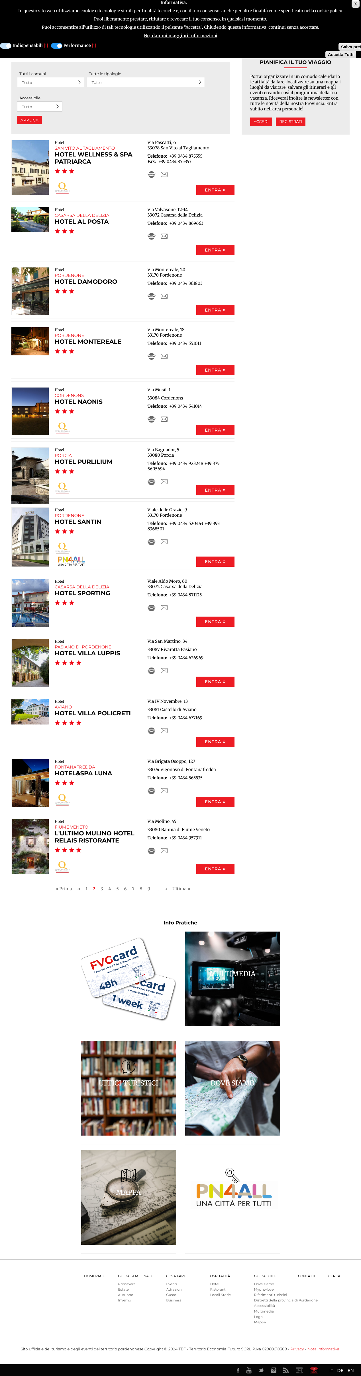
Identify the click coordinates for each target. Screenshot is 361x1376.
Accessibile (29, 98)
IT (331, 1370)
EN (351, 1370)
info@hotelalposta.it (164, 236)
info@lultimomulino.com (164, 850)
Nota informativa (323, 1349)
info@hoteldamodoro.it (164, 296)
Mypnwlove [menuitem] (264, 1290)
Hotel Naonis (79, 401)
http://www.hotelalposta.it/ (151, 236)
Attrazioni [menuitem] (174, 1290)
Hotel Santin (78, 522)
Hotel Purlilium (84, 461)
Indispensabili (28, 45)
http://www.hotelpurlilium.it (151, 481)
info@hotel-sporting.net (164, 607)
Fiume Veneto (71, 827)
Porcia (63, 455)
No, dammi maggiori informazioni (180, 35)
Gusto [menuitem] (171, 1295)
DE (340, 1370)
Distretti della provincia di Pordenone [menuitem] (286, 1300)
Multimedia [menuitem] (264, 1311)
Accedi (261, 122)
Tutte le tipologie (105, 74)
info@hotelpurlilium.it (164, 481)
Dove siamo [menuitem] (264, 1284)
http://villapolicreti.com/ (151, 730)
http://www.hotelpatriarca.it (151, 174)
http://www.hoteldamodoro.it (151, 296)
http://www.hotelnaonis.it (151, 419)
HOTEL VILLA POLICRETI (93, 713)
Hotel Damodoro (86, 281)
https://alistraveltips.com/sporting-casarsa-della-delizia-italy (151, 607)
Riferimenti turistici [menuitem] (270, 1295)
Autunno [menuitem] (125, 1295)
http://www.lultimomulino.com (151, 850)
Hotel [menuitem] (214, 1284)
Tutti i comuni (32, 74)
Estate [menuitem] (123, 1290)
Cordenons (69, 395)
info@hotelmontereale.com (164, 356)
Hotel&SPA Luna (83, 773)
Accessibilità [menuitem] (264, 1306)
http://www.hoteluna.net (151, 790)
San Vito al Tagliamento (85, 148)
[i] (46, 45)
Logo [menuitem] (258, 1317)
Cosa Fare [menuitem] (176, 1276)
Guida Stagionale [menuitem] (135, 1276)
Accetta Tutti (341, 54)
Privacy (297, 1349)
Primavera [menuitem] (126, 1284)
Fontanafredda (75, 767)
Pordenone (69, 275)
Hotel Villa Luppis (87, 653)
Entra (213, 190)
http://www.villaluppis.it (151, 670)
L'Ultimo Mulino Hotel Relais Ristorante (94, 837)
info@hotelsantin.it (164, 541)
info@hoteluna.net (164, 790)
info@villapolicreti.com (164, 730)
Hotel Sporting (82, 593)
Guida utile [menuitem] (265, 1276)
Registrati (290, 122)
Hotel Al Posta (82, 221)
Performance (77, 45)
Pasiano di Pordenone (83, 647)
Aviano (63, 707)
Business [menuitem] (173, 1300)
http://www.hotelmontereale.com (151, 356)
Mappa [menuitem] (260, 1322)
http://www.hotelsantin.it (151, 541)
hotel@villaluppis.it (164, 670)
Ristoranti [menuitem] (218, 1290)
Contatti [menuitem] (306, 1276)
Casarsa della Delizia (82, 215)
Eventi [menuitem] (171, 1284)
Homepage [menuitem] (94, 1276)
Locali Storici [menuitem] (220, 1295)
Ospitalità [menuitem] (220, 1276)
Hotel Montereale (88, 341)
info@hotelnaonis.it (164, 419)
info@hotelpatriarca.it (164, 174)
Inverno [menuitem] (124, 1300)
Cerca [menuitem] (334, 1276)
